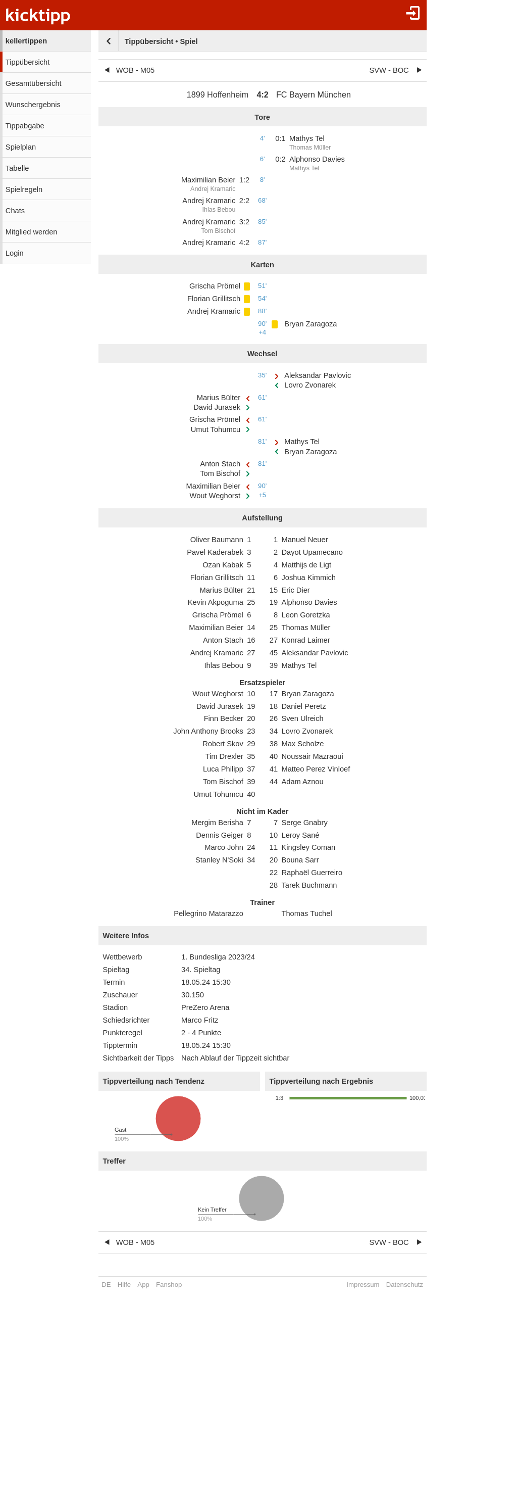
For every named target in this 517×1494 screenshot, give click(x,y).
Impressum (362, 1284)
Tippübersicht (27, 62)
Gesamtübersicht (34, 83)
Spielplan (21, 147)
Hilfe (124, 1284)
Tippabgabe (25, 126)
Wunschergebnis (33, 105)
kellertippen (26, 41)
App (143, 1284)
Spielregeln (24, 189)
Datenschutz (404, 1284)
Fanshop (169, 1284)
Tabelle (17, 168)
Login (15, 253)
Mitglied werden (32, 232)
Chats (15, 211)
